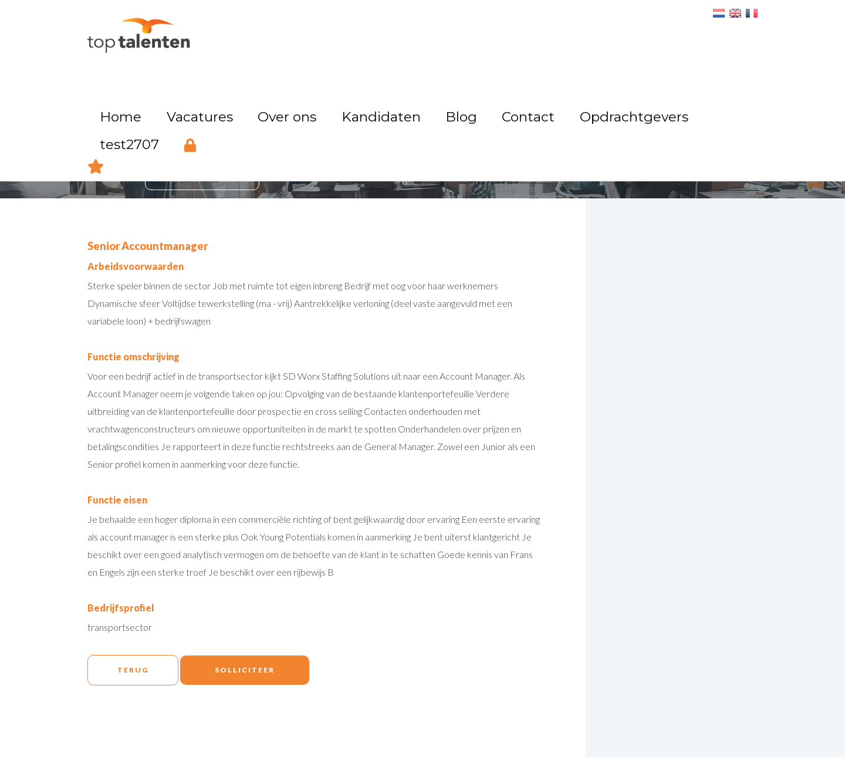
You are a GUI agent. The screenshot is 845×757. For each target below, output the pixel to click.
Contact (518, 38)
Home (225, 38)
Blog (469, 38)
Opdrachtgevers (594, 38)
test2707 (673, 38)
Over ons (345, 38)
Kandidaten (412, 38)
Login (719, 36)
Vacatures (281, 38)
